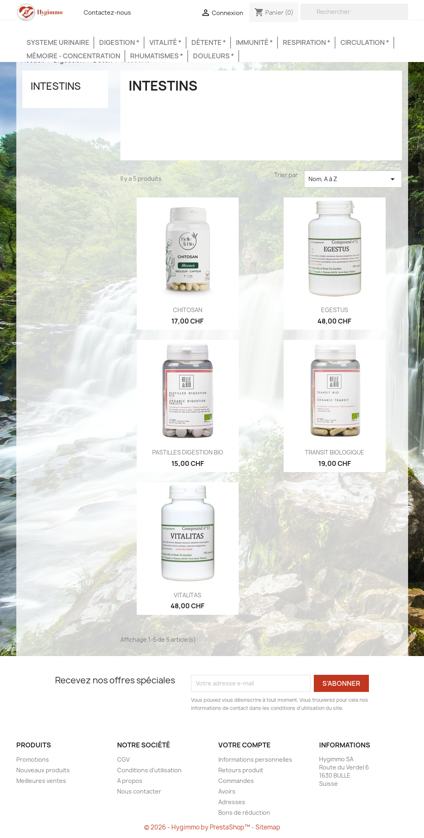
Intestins (56, 86)
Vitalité (163, 42)
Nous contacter (139, 791)
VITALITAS (187, 595)
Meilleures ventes (41, 781)
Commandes (236, 781)
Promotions (32, 759)
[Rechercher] (354, 12)
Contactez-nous (107, 13)
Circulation (363, 42)
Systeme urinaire (58, 42)
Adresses (231, 802)
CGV (123, 759)
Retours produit (240, 770)
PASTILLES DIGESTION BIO (187, 452)
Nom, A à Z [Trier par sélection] (353, 179)
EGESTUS (334, 310)
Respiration (305, 42)
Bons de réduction (244, 812)
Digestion (117, 42)
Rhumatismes (155, 55)
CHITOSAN (187, 310)
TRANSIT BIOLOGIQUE (334, 452)
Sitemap (267, 827)
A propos (129, 781)
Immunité (253, 42)
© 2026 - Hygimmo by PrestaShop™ (197, 827)
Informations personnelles (255, 759)
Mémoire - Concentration (73, 55)
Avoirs (226, 791)
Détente (207, 42)
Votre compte (244, 744)
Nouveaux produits (43, 770)
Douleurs (212, 55)
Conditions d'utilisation (149, 770)
